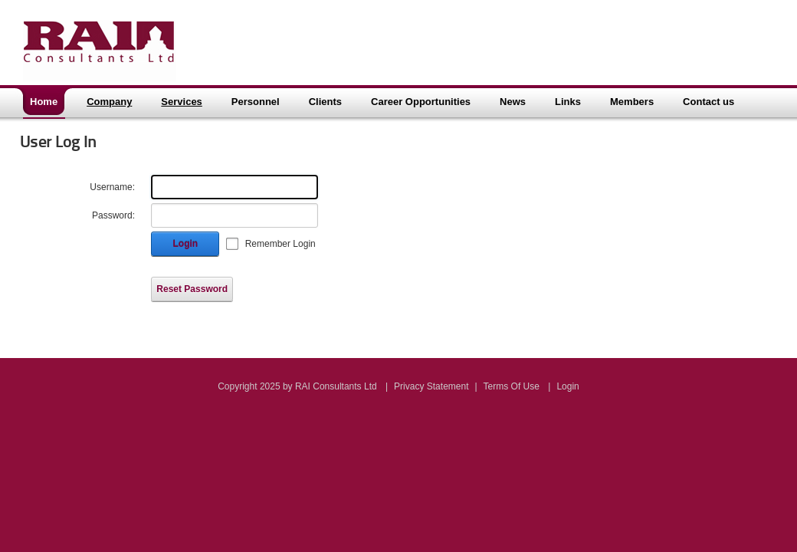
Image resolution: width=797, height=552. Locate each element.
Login (185, 243)
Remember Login (280, 243)
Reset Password (192, 289)
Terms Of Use (512, 386)
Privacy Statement (431, 386)
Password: (113, 215)
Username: (112, 187)
